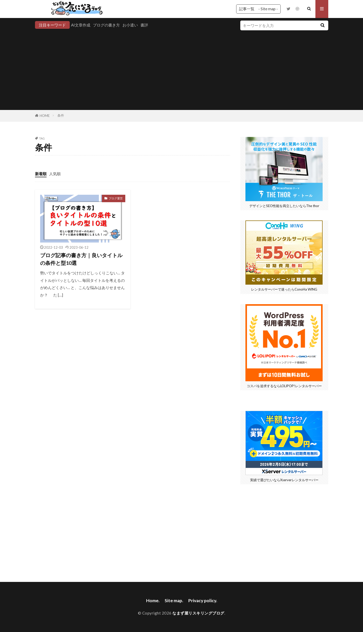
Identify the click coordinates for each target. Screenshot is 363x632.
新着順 (41, 173)
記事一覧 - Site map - (258, 8)
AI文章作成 (80, 25)
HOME (45, 116)
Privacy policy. (202, 600)
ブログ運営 (116, 198)
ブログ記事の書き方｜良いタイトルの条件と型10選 (81, 259)
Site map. (174, 600)
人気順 (55, 173)
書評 (144, 25)
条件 (60, 115)
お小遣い (130, 25)
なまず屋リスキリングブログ (198, 613)
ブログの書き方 (106, 25)
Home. (153, 600)
